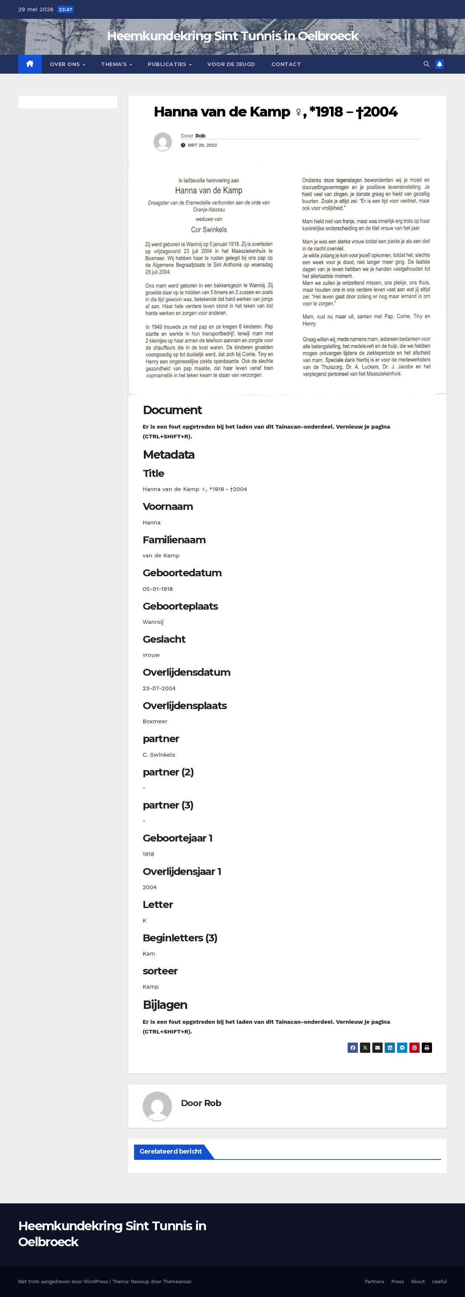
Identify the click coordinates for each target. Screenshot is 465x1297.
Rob (200, 135)
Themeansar (177, 1281)
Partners (374, 1281)
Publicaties (168, 64)
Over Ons (66, 64)
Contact (286, 64)
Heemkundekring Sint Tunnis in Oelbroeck (232, 36)
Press (397, 1281)
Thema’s (115, 64)
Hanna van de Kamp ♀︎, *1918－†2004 (276, 111)
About (418, 1281)
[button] (426, 64)
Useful (439, 1281)
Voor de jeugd (231, 64)
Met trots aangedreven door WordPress (64, 1281)
